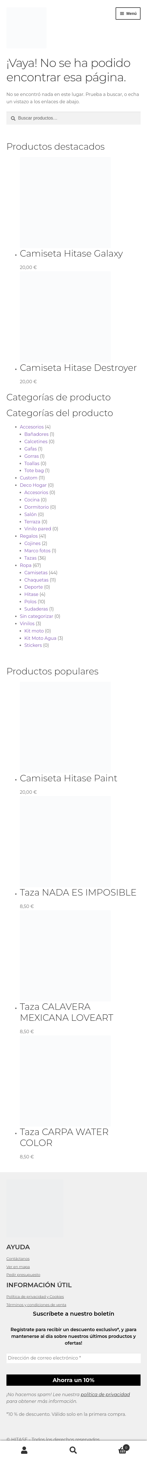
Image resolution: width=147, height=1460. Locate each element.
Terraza (32, 521)
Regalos (29, 536)
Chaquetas (36, 580)
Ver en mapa (18, 1266)
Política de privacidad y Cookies (35, 1296)
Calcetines (36, 441)
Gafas (30, 449)
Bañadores (36, 434)
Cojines (32, 543)
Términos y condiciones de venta (36, 1304)
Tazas (30, 558)
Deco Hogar (33, 485)
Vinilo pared (37, 528)
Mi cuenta (24, 1450)
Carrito (114, 1446)
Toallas (32, 463)
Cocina (32, 500)
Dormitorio (36, 507)
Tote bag (34, 470)
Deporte (33, 587)
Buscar (73, 1450)
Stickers (33, 645)
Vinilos (27, 623)
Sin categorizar (36, 616)
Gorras (31, 456)
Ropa (26, 565)
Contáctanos (18, 1258)
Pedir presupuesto (23, 1274)
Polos (30, 601)
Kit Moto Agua (40, 638)
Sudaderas (36, 609)
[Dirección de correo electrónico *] (73, 1358)
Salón (30, 514)
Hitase (31, 594)
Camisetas (36, 572)
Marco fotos (37, 550)
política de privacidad (105, 1394)
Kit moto (34, 631)
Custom (29, 478)
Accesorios (32, 427)
